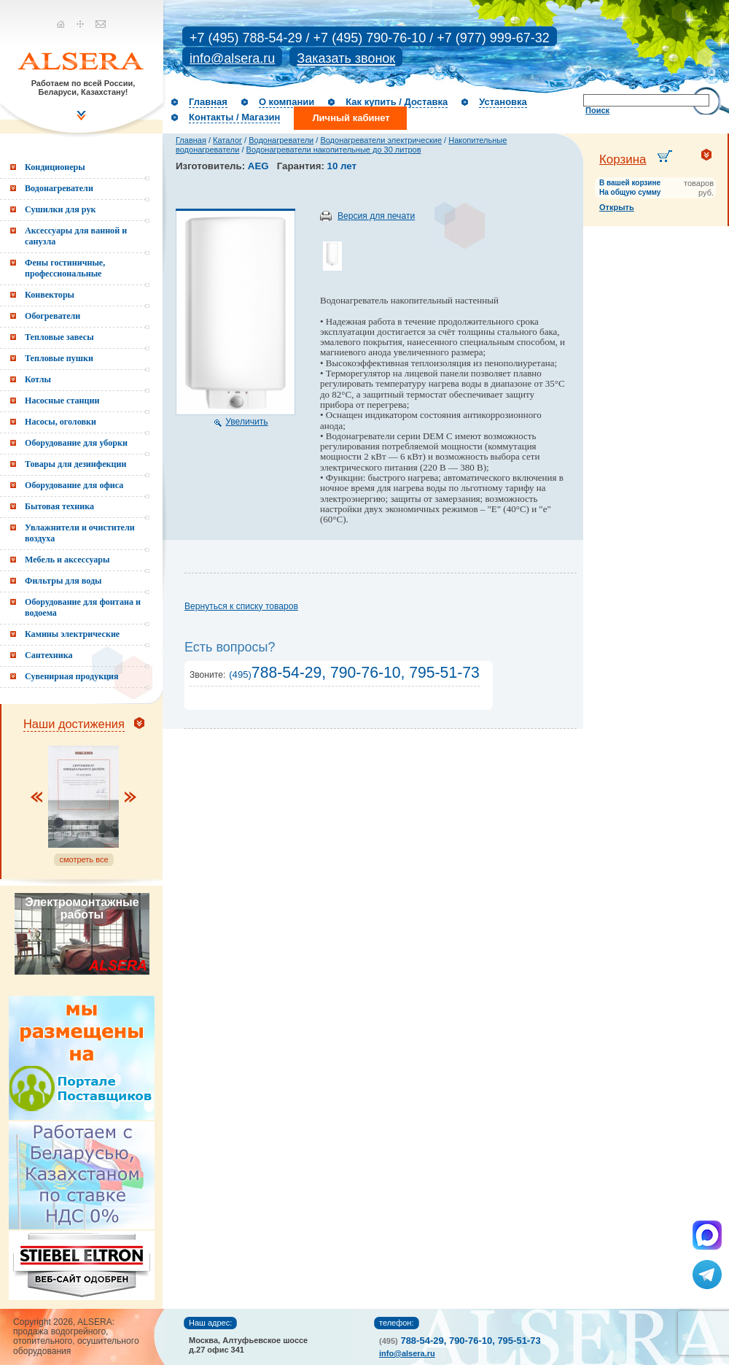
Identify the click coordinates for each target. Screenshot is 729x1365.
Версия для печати (376, 216)
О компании (286, 101)
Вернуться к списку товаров (241, 606)
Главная (208, 101)
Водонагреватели (281, 140)
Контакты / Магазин (234, 117)
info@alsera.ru (232, 58)
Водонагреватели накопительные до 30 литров (333, 149)
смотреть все (83, 859)
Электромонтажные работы (82, 908)
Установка (503, 101)
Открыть (616, 207)
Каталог (227, 140)
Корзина (623, 159)
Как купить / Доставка (397, 101)
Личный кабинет (350, 117)
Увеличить (246, 422)
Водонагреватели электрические (381, 140)
